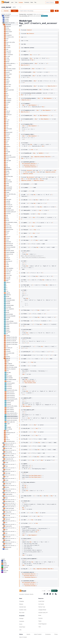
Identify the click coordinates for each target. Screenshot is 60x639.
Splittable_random (10, 250)
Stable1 (7, 324)
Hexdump (8, 203)
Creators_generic (10, 400)
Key (7, 374)
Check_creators (10, 407)
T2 (6, 287)
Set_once (8, 248)
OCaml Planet (22, 627)
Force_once (7, 469)
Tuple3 (7, 266)
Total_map (7, 515)
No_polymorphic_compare (11, 222)
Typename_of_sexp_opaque (12, 344)
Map (7, 215)
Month (7, 220)
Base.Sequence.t (48, 98)
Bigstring (8, 349)
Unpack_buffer (8, 526)
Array (7, 88)
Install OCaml (41, 601)
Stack (7, 255)
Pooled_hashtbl (8, 494)
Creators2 (9, 404)
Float (7, 107)
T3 (6, 289)
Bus (7, 178)
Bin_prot (8, 172)
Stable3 (7, 328)
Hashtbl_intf (8, 114)
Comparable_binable (10, 300)
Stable (7, 319)
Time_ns (8, 439)
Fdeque (7, 192)
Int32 (7, 121)
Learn (12, 2)
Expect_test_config (10, 42)
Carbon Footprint (37, 634)
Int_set (6, 476)
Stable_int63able (9, 321)
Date (7, 354)
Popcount (8, 236)
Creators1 (9, 402)
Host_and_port (9, 206)
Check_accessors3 (11, 397)
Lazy (7, 127)
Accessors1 (9, 384)
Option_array (9, 227)
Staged (7, 75)
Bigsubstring (8, 169)
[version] (16, 7)
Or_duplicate (9, 363)
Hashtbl (7, 112)
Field (7, 44)
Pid (6, 234)
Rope (6, 497)
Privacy (56, 634)
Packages (21, 2)
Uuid (6, 533)
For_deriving (9, 429)
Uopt (6, 529)
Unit (7, 162)
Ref (7, 142)
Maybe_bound (9, 132)
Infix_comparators (10, 308)
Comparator (8, 100)
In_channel (8, 52)
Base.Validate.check (29, 381)
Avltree (7, 28)
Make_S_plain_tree (11, 421)
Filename (8, 356)
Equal (7, 38)
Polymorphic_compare (11, 68)
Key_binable (9, 376)
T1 (6, 286)
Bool (7, 93)
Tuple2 (7, 264)
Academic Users (22, 609)
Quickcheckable (9, 245)
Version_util (7, 536)
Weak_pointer (8, 547)
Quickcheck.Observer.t (30, 573)
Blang (7, 174)
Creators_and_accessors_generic (12, 414)
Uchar (7, 79)
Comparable (8, 98)
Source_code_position (11, 157)
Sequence (8, 146)
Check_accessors (10, 391)
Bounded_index (9, 176)
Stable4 (7, 330)
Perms (7, 233)
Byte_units (8, 180)
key (31, 54)
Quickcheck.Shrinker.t (30, 582)
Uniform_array (9, 270)
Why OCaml (21, 612)
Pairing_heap (8, 490)
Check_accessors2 (11, 395)
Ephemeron (8, 190)
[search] (57, 2)
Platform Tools (41, 607)
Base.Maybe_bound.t (36, 475)
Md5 (7, 217)
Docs (14, 10)
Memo (7, 218)
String (7, 158)
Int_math (8, 56)
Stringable (8, 77)
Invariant (8, 59)
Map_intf (8, 358)
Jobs (20, 629)
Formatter (8, 47)
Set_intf (8, 434)
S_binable (9, 427)
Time (7, 437)
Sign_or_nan (8, 155)
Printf (7, 141)
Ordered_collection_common (11, 63)
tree (32, 149)
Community (26, 2)
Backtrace (8, 29)
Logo (39, 626)
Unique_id (8, 273)
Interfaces (8, 213)
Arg (7, 164)
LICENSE (7, 19)
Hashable (8, 201)
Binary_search (9, 31)
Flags (6, 466)
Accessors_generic (11, 383)
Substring (8, 259)
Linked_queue (9, 128)
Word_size (8, 86)
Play (35, 2)
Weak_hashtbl (8, 543)
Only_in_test (8, 225)
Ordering (8, 137)
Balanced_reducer (9, 444)
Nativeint (8, 134)
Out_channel (8, 65)
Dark (48, 590)
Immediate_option (10, 210)
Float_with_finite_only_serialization (11, 194)
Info (7, 116)
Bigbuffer (8, 167)
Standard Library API (43, 612)
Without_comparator (11, 369)
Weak (7, 280)
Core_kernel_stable (10, 353)
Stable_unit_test (9, 254)
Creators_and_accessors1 (12, 416)
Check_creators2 (10, 411)
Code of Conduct (23, 637)
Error (7, 105)
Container (8, 102)
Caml (7, 346)
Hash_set (8, 111)
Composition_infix (9, 459)
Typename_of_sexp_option (12, 342)
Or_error (7, 139)
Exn (7, 40)
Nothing (7, 224)
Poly (7, 67)
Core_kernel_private (10, 441)
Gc (6, 197)
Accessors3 (9, 388)
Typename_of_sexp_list (11, 340)
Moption (7, 487)
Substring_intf (9, 261)
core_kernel (6, 7)
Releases (21, 604)
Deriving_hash (9, 187)
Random (8, 72)
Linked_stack (8, 483)
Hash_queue (8, 199)
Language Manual (42, 609)
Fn (6, 109)
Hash (7, 49)
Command (8, 351)
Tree (8, 370)
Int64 (7, 125)
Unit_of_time (9, 275)
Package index (22, 14)
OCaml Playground (42, 623)
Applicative (8, 26)
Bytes (7, 95)
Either (7, 104)
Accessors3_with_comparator (12, 390)
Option (7, 135)
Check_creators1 (10, 409)
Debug (7, 183)
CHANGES (7, 17)
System (54, 590)
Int (6, 118)
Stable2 (7, 326)
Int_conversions (9, 54)
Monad (7, 61)
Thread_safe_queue (9, 508)
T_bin (7, 291)
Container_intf (9, 347)
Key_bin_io (9, 381)
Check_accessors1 (11, 393)
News (32, 2)
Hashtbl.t (41, 153)
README (7, 21)
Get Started (41, 604)
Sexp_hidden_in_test (9, 501)
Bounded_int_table (9, 455)
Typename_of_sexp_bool (11, 338)
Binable (7, 171)
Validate (8, 81)
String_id (8, 257)
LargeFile (8, 293)
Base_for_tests (8, 448)
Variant (7, 82)
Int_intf (7, 120)
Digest (7, 430)
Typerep (8, 335)
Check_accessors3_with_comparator (12, 399)
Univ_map (8, 277)
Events (20, 624)
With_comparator (10, 365)
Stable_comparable (10, 252)
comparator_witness (39, 156)
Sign (7, 153)
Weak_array (7, 540)
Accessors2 (9, 386)
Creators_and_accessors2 (12, 418)
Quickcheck (8, 241)
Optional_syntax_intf (10, 432)
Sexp (7, 150)
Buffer (7, 33)
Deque (7, 185)
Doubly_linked (9, 188)
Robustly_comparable (10, 247)
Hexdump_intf (9, 204)
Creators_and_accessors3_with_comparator (12, 420)
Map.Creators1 (30, 33)
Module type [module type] (44, 15)
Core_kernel (8, 24)
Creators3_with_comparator (12, 406)
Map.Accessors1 (31, 177)
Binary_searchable (10, 89)
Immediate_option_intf (11, 211)
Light (43, 590)
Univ (6, 522)
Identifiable (8, 208)
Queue (7, 240)
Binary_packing (8, 452)
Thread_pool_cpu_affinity (10, 504)
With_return (8, 84)
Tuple (7, 263)
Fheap (6, 462)
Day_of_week (9, 181)
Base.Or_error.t (25, 65)
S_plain (8, 423)
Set (7, 148)
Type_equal (8, 160)
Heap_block (8, 51)
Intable (7, 58)
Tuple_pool (7, 519)
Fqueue (7, 195)
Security (28, 634)
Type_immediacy (9, 268)
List (7, 130)
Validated (8, 278)
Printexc (8, 238)
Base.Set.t (48, 156)
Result (7, 144)
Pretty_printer (9, 70)
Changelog (21, 601)
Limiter (6, 480)
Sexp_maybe (9, 74)
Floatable (8, 45)
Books (39, 615)
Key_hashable (10, 377)
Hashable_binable (10, 305)
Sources (6, 549)
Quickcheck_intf (9, 243)
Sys (7, 436)
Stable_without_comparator (12, 323)
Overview (6, 10)
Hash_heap (7, 473)
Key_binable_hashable (11, 379)
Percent (7, 231)
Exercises (40, 618)
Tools (16, 2)
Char (7, 97)
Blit (6, 91)
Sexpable (8, 151)
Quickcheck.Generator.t (30, 163)
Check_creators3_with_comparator (12, 413)
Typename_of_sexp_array (11, 337)
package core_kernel (6, 14)
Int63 (7, 123)
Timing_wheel (8, 512)
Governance (48, 634)
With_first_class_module (12, 367)
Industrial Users (22, 607)
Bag (7, 165)
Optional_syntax (9, 229)
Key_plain (9, 372)
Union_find (8, 271)
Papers (39, 621)
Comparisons (9, 35)
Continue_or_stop (10, 36)
